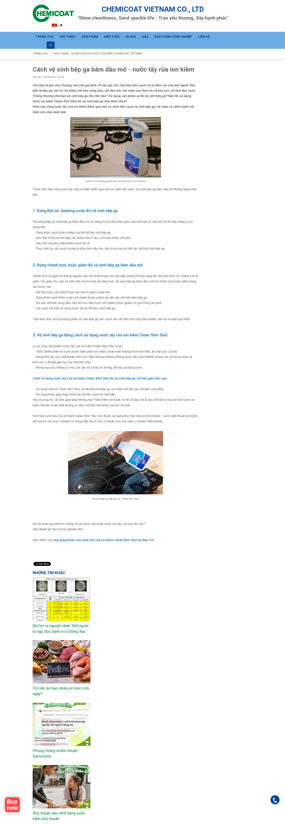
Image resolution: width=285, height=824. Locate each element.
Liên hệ (204, 32)
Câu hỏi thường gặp (82, 761)
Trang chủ (45, 32)
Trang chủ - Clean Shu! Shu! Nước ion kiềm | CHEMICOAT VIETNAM (156, 820)
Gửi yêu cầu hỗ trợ (82, 766)
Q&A (145, 32)
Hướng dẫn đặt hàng (83, 772)
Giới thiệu (67, 32)
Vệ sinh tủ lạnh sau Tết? (219, 342)
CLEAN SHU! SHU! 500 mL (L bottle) (62, 589)
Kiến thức (112, 32)
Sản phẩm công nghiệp (174, 32)
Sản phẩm (89, 32)
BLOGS (131, 32)
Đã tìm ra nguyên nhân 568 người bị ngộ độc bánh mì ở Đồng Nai (222, 111)
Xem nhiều (42, 605)
